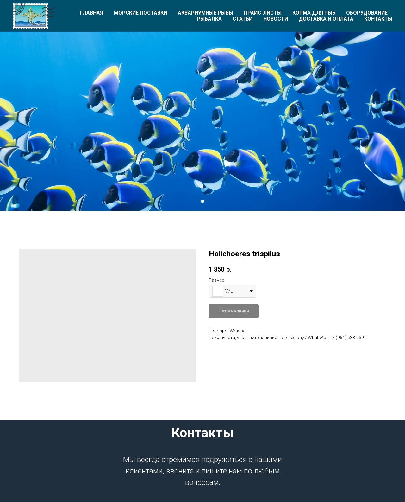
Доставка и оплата (326, 19)
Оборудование (367, 13)
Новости (275, 19)
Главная (91, 13)
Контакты (378, 19)
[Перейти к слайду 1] (202, 201)
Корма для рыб (313, 13)
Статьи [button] (242, 19)
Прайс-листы (263, 13)
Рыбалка (209, 19)
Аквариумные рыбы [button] (205, 13)
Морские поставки (140, 13)
